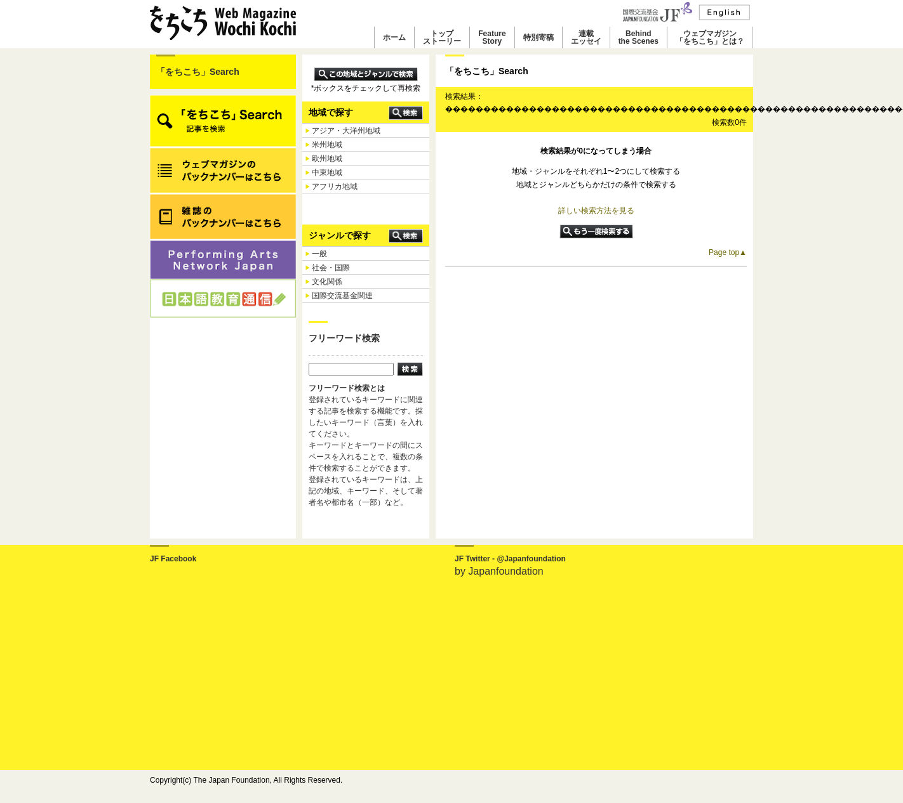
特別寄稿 (538, 37)
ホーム (394, 37)
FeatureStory (491, 37)
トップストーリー (442, 37)
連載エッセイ (586, 37)
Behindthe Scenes (639, 37)
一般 (319, 253)
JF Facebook (173, 558)
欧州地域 (327, 158)
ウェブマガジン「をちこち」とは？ (710, 37)
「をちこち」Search (197, 72)
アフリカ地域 (335, 186)
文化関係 (327, 281)
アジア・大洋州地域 (346, 130)
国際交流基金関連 (342, 295)
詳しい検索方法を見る (596, 210)
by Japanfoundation (499, 571)
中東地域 (327, 172)
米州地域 (327, 144)
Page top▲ (728, 252)
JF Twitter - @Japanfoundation (510, 558)
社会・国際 (331, 267)
